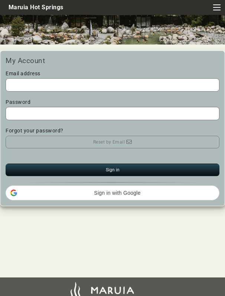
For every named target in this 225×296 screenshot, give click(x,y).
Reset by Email (112, 142)
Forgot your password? (34, 131)
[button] (112, 192)
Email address (112, 81)
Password (112, 109)
